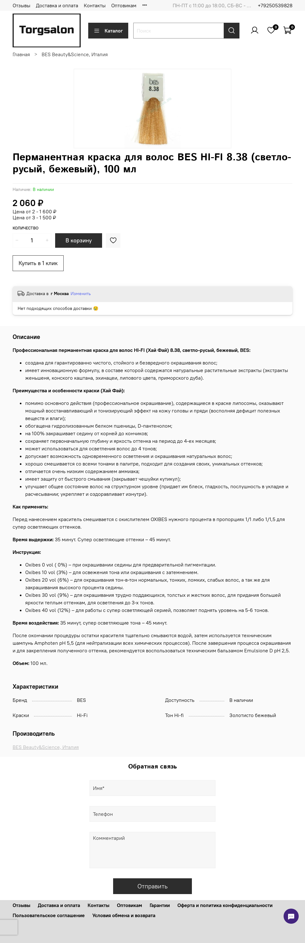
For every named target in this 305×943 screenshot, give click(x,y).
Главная (21, 54)
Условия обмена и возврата (123, 915)
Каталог (108, 30)
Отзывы (21, 5)
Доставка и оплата (57, 5)
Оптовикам (123, 5)
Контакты (95, 5)
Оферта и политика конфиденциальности (225, 905)
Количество (25, 228)
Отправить (152, 886)
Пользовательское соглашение (49, 915)
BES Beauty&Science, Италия (75, 54)
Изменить (81, 293)
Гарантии (160, 905)
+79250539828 (275, 5)
